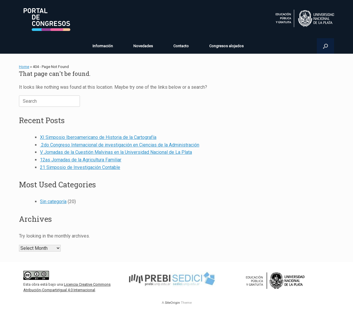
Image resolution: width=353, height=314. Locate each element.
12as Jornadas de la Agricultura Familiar (80, 160)
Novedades (143, 46)
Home (24, 66)
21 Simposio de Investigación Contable (80, 167)
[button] (325, 46)
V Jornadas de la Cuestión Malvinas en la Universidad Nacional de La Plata (116, 152)
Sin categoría (53, 201)
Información (102, 46)
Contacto (181, 46)
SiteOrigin (172, 303)
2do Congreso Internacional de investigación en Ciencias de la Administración (119, 145)
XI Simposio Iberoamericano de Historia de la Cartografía (98, 137)
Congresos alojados (226, 46)
